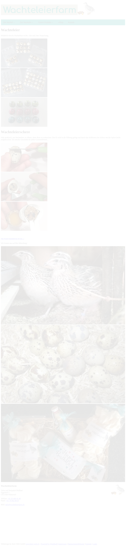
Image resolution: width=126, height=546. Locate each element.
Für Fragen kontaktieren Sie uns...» (12, 239)
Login (95, 544)
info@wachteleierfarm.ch (14, 505)
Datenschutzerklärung (76, 544)
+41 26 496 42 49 (14, 499)
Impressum (62, 544)
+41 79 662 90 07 (12, 501)
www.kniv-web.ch (32, 544)
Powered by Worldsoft (49, 544)
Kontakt (88, 544)
